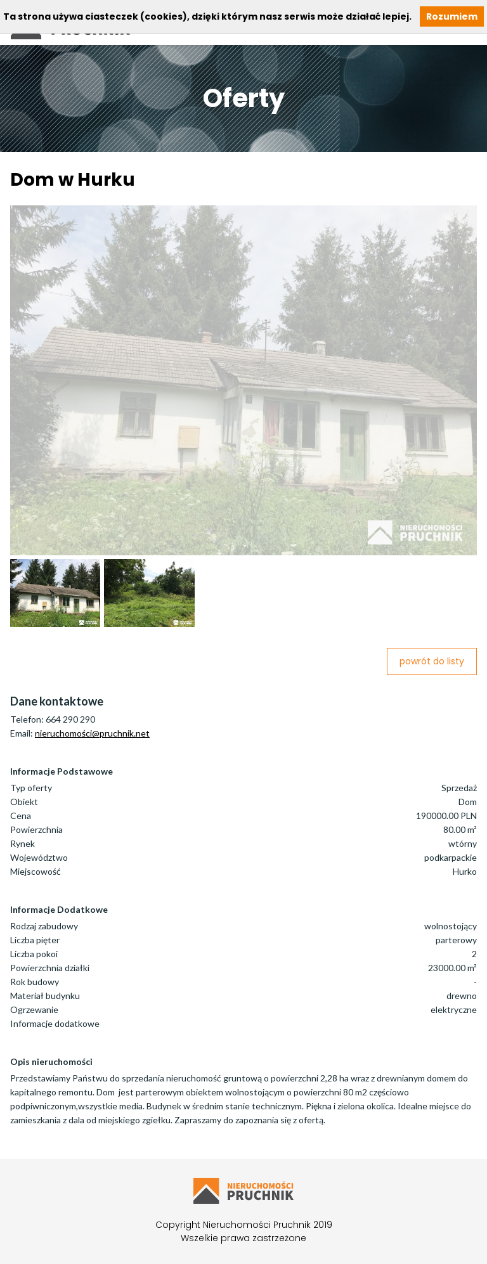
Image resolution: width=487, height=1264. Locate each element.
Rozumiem (451, 16)
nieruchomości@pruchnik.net (92, 733)
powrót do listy (431, 661)
